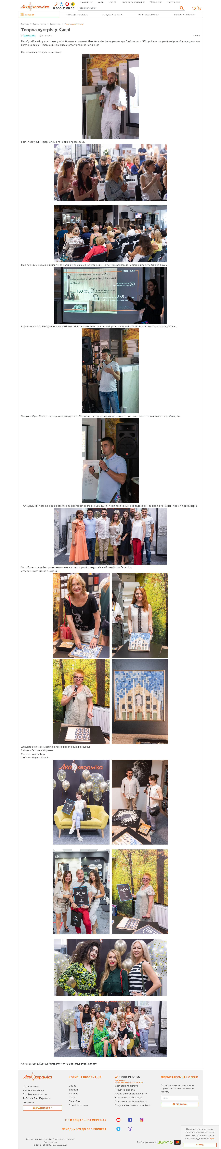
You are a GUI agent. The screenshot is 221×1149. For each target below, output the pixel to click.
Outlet (72, 1086)
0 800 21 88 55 (63, 8)
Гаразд (199, 1145)
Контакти (28, 1102)
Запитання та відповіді (128, 1098)
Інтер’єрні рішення (77, 15)
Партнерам (173, 2)
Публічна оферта (125, 1090)
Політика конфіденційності (131, 1102)
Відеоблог (75, 1101)
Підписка (180, 1104)
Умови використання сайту (131, 1094)
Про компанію (31, 1087)
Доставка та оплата (126, 1086)
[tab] (56, 4)
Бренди (73, 1090)
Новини (73, 1094)
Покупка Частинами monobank (133, 1106)
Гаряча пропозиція (133, 2)
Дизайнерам (29, 36)
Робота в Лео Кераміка (36, 1098)
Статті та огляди (78, 1105)
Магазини (155, 2)
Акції (101, 2)
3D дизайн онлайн (112, 15)
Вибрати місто (42, 1108)
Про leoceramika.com (35, 1094)
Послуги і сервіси (184, 15)
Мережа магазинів (33, 1090)
